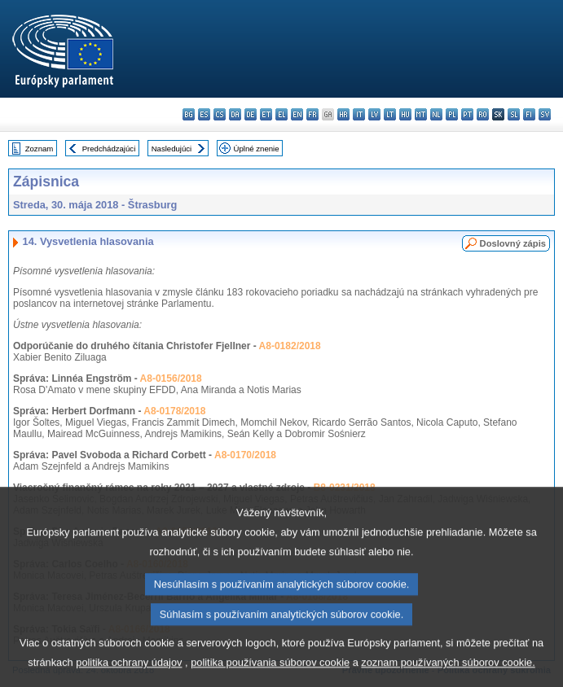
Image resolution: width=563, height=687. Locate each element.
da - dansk (235, 114)
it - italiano (359, 114)
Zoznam (39, 148)
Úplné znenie (256, 148)
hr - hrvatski (343, 114)
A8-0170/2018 (245, 455)
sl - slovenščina (514, 114)
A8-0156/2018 (171, 378)
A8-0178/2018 (174, 411)
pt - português (467, 114)
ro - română (483, 114)
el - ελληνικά (281, 114)
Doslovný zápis (513, 243)
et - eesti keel (266, 114)
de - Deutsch (250, 114)
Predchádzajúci (109, 148)
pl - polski (452, 114)
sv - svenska (545, 114)
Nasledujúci (172, 148)
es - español (204, 114)
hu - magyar (405, 114)
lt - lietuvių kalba (390, 114)
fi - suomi (529, 114)
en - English (297, 114)
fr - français (312, 114)
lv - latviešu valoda (374, 114)
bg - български (189, 114)
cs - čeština (219, 114)
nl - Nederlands (436, 114)
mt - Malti (421, 114)
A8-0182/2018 (290, 346)
